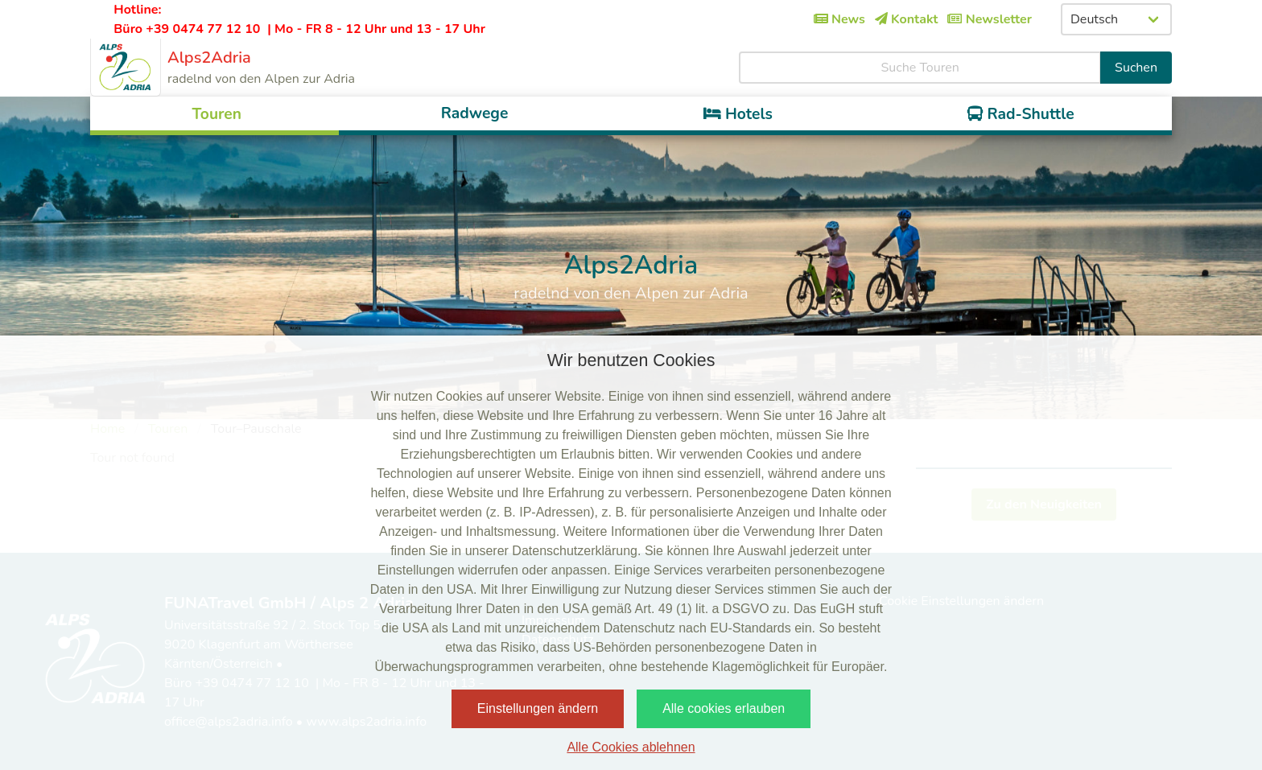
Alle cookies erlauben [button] (723, 708)
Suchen (1136, 67)
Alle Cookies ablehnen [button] (631, 747)
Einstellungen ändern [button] (537, 708)
